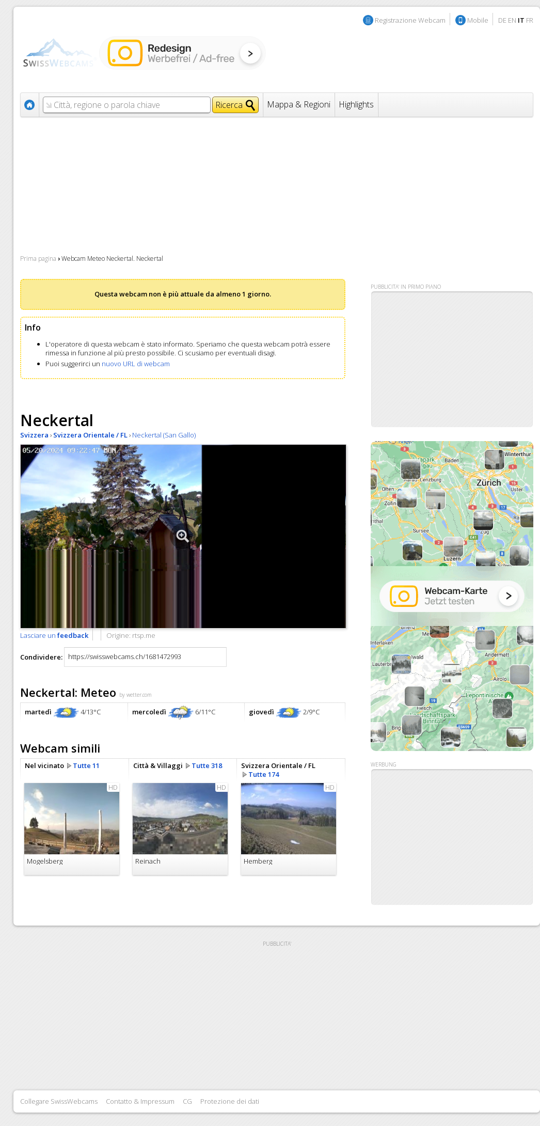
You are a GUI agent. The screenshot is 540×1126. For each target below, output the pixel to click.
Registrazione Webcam (410, 20)
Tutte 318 (207, 765)
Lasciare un (54, 635)
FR (529, 20)
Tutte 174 (263, 774)
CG (187, 1101)
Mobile (477, 20)
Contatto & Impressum (140, 1101)
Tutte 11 (86, 765)
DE (502, 20)
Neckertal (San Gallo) (164, 435)
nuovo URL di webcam (136, 363)
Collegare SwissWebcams (59, 1101)
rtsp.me (143, 635)
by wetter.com (135, 694)
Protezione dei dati (229, 1101)
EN (512, 20)
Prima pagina (38, 258)
